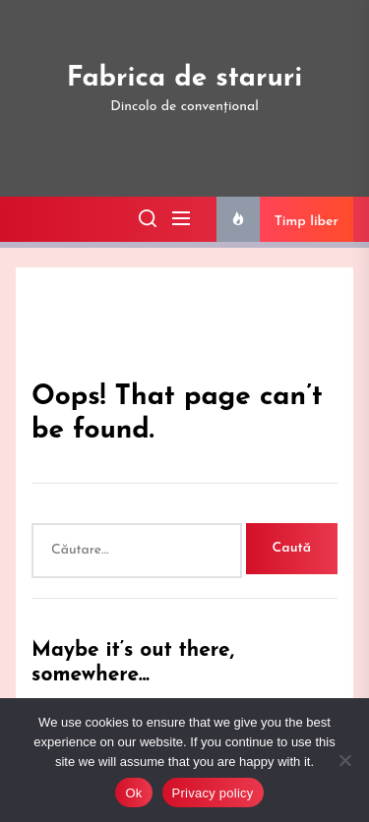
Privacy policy (213, 793)
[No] (344, 760)
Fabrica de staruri (185, 78)
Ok (133, 793)
